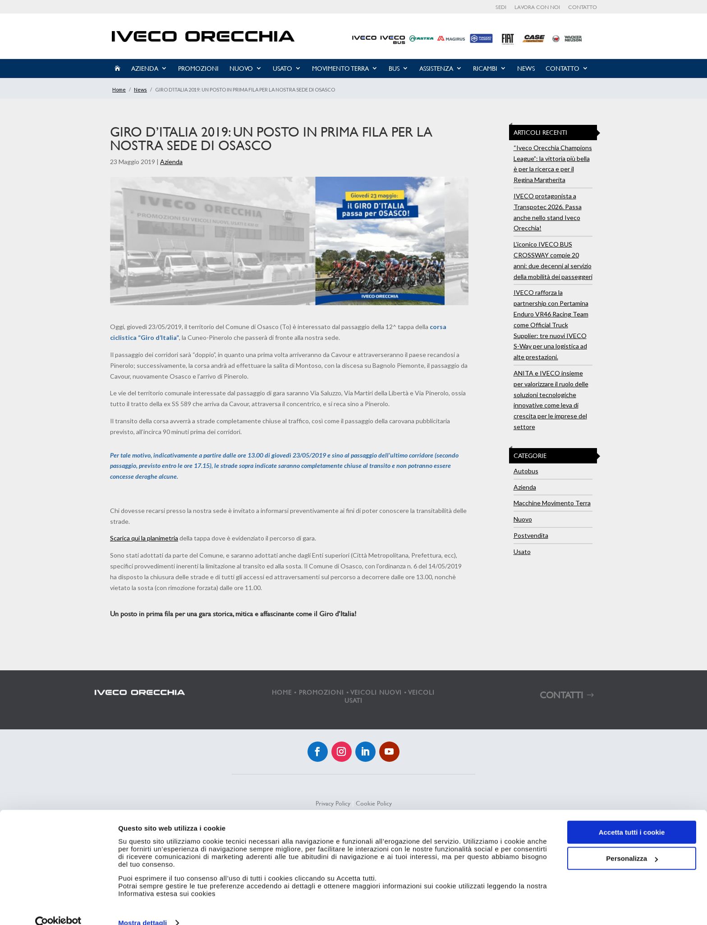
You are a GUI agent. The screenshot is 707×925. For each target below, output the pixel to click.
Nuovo (241, 68)
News (526, 68)
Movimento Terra (340, 68)
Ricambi (485, 68)
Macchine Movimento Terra (552, 503)
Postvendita (531, 535)
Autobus (526, 471)
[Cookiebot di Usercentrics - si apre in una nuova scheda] (58, 907)
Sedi (501, 7)
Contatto (582, 7)
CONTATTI (561, 694)
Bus (394, 68)
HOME (282, 692)
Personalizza (632, 843)
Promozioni (198, 68)
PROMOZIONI (321, 692)
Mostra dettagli (142, 907)
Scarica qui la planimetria (144, 538)
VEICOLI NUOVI (376, 692)
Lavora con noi (537, 7)
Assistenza (436, 68)
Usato (282, 68)
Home (119, 89)
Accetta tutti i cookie (632, 816)
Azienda (144, 68)
